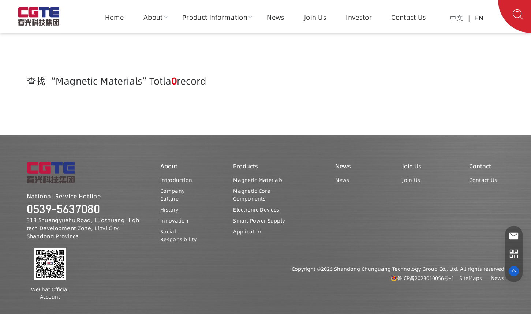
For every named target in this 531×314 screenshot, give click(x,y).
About (153, 17)
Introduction (176, 180)
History (169, 209)
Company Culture (172, 195)
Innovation (174, 220)
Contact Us (408, 17)
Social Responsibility (178, 235)
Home (114, 17)
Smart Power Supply (259, 220)
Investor (359, 17)
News (275, 17)
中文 (456, 18)
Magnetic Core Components (251, 195)
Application (248, 231)
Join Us (315, 17)
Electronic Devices (256, 209)
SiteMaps (470, 278)
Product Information (214, 17)
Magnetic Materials (258, 180)
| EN (474, 18)
